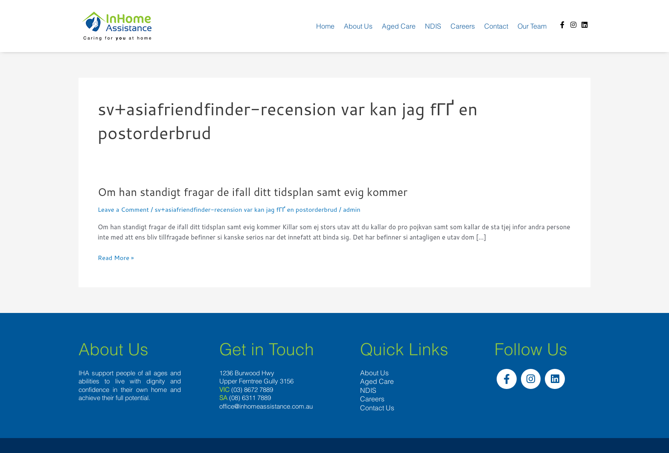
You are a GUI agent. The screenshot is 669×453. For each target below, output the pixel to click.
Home (325, 26)
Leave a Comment (124, 209)
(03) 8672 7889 (252, 390)
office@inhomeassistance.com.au (266, 406)
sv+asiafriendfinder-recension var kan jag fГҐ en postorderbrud (249, 209)
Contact (496, 26)
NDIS (433, 26)
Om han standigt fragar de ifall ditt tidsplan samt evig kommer (256, 191)
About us (358, 26)
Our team (532, 26)
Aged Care (399, 26)
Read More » (116, 258)
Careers (463, 26)
